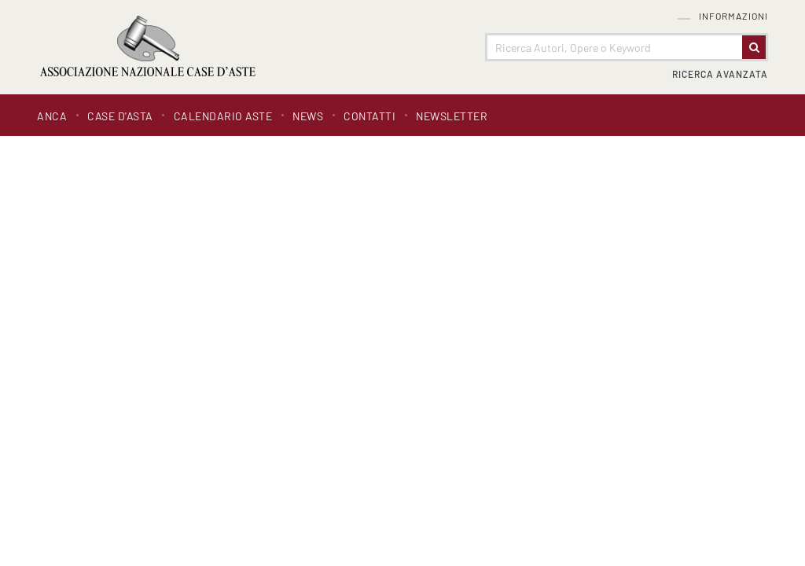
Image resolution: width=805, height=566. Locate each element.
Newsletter (451, 116)
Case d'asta (120, 116)
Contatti (369, 116)
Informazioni (733, 16)
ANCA (52, 116)
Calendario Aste (223, 116)
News (307, 116)
